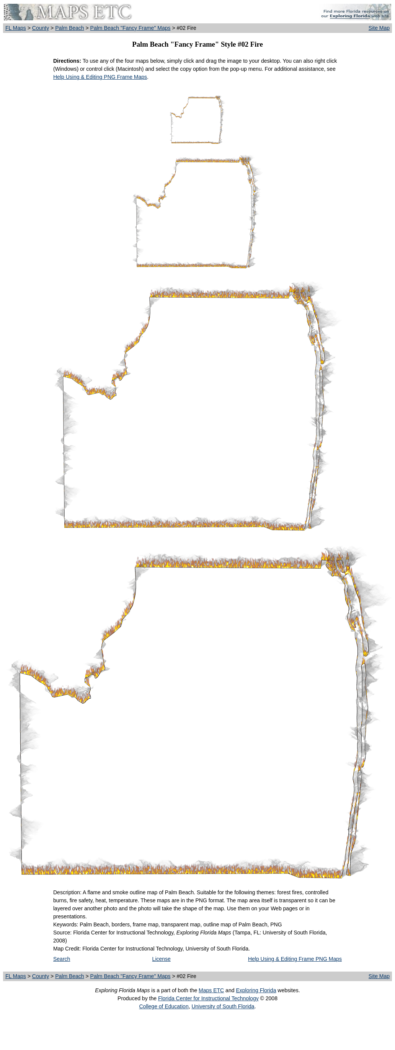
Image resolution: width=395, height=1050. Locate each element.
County (40, 28)
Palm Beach (69, 28)
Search (61, 959)
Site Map (379, 28)
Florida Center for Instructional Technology (208, 998)
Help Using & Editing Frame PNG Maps (295, 959)
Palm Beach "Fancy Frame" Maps (130, 28)
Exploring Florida (256, 990)
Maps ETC (211, 990)
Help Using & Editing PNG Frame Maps (100, 77)
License (161, 959)
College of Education (163, 1006)
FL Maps (15, 28)
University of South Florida (222, 1006)
